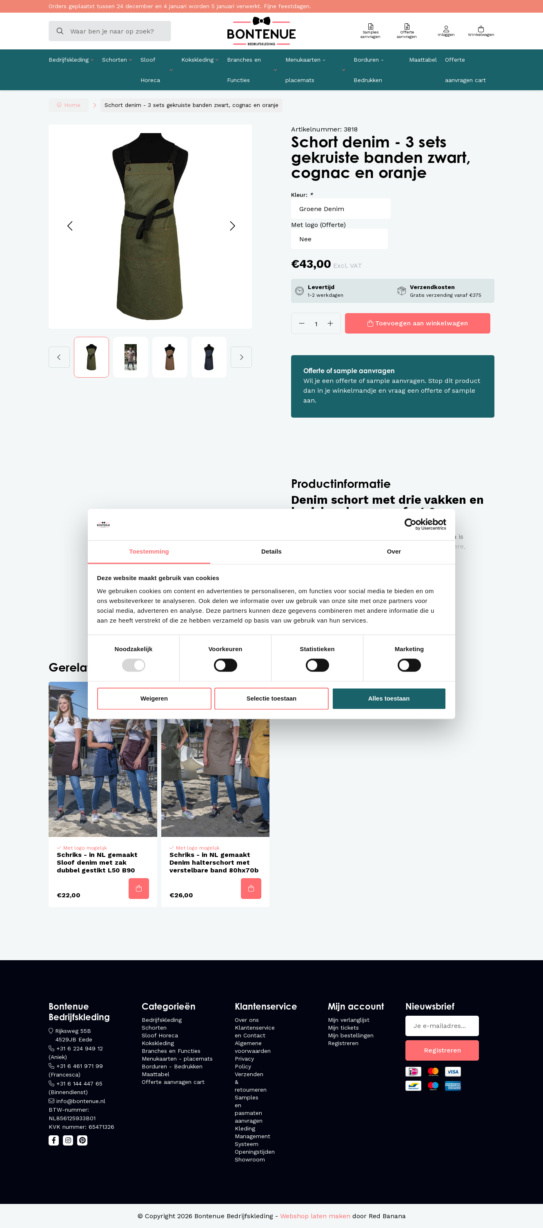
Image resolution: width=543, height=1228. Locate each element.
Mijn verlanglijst (348, 1020)
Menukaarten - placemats (305, 69)
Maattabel (423, 59)
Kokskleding (197, 59)
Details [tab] (271, 551)
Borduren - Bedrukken (369, 69)
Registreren (343, 1043)
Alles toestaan (389, 698)
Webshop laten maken (315, 1216)
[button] (69, 226)
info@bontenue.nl (80, 1101)
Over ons (247, 1020)
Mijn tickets (343, 1027)
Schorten (114, 59)
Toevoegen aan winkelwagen (421, 323)
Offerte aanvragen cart (465, 69)
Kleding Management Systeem (252, 1136)
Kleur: (302, 194)
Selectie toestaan (272, 698)
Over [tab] (394, 551)
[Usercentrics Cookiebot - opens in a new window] (410, 524)
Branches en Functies (244, 69)
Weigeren (154, 698)
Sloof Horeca (150, 69)
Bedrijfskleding (69, 59)
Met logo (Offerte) (318, 225)
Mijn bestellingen (351, 1035)
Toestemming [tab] (149, 551)
